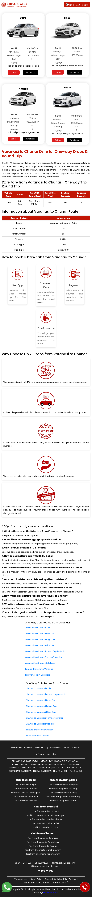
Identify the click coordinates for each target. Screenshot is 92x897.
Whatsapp (30, 72)
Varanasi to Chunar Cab (37, 627)
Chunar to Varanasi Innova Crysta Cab (45, 694)
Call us (14, 72)
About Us (62, 879)
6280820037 (42, 863)
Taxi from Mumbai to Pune (45, 827)
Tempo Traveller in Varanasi (39, 668)
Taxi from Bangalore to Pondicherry (63, 796)
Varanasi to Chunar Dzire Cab (40, 633)
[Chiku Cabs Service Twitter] (39, 870)
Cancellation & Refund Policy (37, 882)
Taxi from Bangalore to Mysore (63, 784)
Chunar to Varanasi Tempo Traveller (44, 717)
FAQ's (66, 882)
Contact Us (50, 879)
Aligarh (75, 747)
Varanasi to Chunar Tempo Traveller (43, 657)
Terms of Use (20, 879)
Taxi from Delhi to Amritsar (25, 796)
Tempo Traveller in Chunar (39, 729)
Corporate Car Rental (20, 771)
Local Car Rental (43, 771)
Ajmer (66, 747)
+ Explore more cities (46, 754)
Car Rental (32, 761)
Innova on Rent (74, 767)
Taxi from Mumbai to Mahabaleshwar (46, 819)
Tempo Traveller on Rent (43, 764)
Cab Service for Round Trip (21, 767)
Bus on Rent (58, 767)
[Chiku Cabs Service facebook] (42, 870)
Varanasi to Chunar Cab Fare (40, 663)
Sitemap (57, 882)
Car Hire (62, 764)
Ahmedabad (40, 747)
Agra (29, 747)
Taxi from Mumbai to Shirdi (46, 811)
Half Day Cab (60, 771)
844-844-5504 (77, 5)
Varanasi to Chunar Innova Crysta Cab (45, 651)
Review (72, 879)
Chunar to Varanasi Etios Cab (41, 712)
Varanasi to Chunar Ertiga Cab (40, 639)
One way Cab (18, 761)
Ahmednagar (54, 747)
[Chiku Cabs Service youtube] (47, 870)
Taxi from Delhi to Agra (25, 784)
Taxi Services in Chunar (37, 735)
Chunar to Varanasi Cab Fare (41, 723)
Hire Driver (74, 764)
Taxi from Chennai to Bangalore (42, 838)
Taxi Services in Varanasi (37, 674)
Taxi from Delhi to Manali (25, 800)
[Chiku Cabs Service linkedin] (52, 870)
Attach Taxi (47, 761)
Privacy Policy (36, 879)
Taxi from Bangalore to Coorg (63, 788)
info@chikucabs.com (63, 863)
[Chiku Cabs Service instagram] (44, 870)
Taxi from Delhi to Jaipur (25, 788)
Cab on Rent (44, 767)
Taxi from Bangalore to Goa (63, 800)
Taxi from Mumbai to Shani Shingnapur (45, 815)
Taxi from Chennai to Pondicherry (43, 842)
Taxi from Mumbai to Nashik (45, 823)
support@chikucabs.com (44, 866)
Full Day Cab (76, 771)
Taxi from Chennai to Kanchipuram (43, 854)
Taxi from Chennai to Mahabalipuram (43, 850)
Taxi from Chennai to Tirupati (43, 846)
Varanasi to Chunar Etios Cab (40, 645)
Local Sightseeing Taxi (66, 761)
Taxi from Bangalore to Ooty (63, 792)
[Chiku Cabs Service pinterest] (50, 870)
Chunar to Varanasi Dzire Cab (41, 700)
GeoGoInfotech (50, 892)
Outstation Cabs (19, 764)
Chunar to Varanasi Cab (38, 688)
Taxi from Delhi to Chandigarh (25, 792)
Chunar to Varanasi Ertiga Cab (41, 706)
